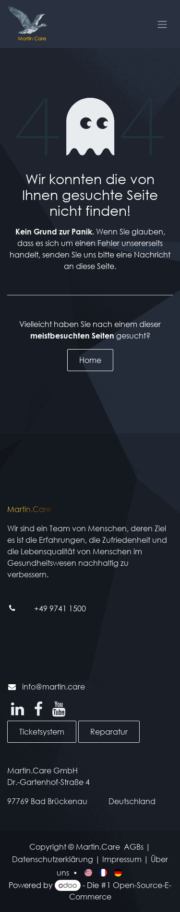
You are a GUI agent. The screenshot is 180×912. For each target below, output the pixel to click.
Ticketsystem (41, 731)
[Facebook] (38, 709)
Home (90, 360)
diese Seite (95, 266)
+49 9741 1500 (60, 608)
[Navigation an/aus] (162, 24)
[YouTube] (59, 709)
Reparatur (109, 731)
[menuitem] (89, 872)
